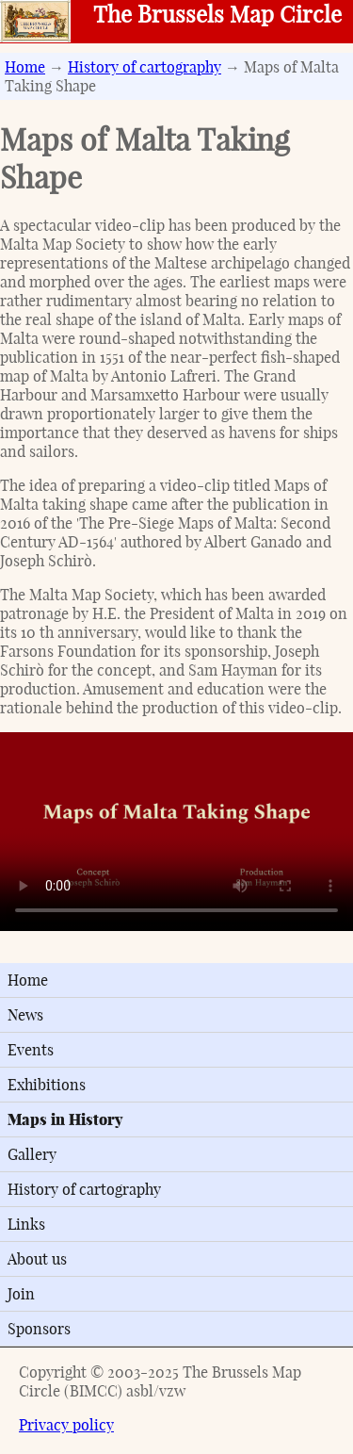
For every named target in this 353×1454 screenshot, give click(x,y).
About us (37, 1259)
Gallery (32, 1154)
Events (31, 1049)
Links (26, 1224)
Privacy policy (66, 1424)
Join (21, 1293)
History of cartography (144, 66)
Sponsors (39, 1328)
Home (25, 66)
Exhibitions (47, 1084)
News (25, 1014)
